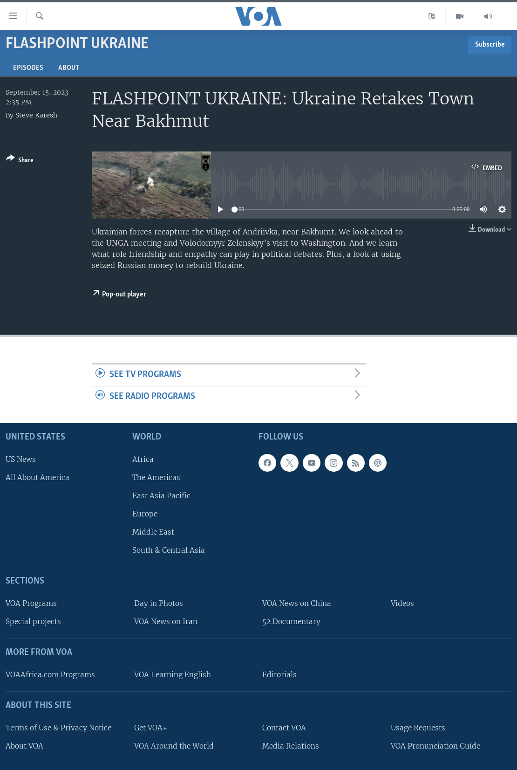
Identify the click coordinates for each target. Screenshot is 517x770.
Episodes (28, 68)
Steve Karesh (36, 115)
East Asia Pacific (161, 495)
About (68, 68)
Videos (402, 603)
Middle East (153, 532)
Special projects (33, 621)
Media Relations (290, 746)
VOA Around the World (174, 746)
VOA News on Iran (165, 621)
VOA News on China (296, 603)
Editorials (279, 674)
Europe (144, 513)
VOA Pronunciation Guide (435, 746)
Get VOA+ (150, 727)
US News (21, 458)
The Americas (156, 477)
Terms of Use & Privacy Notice (58, 727)
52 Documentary (291, 621)
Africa (143, 458)
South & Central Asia (168, 550)
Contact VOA (284, 727)
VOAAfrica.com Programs (50, 674)
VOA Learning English (172, 674)
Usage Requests (418, 727)
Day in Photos (158, 603)
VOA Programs (31, 603)
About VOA (24, 746)
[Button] (20, 161)
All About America (37, 477)
